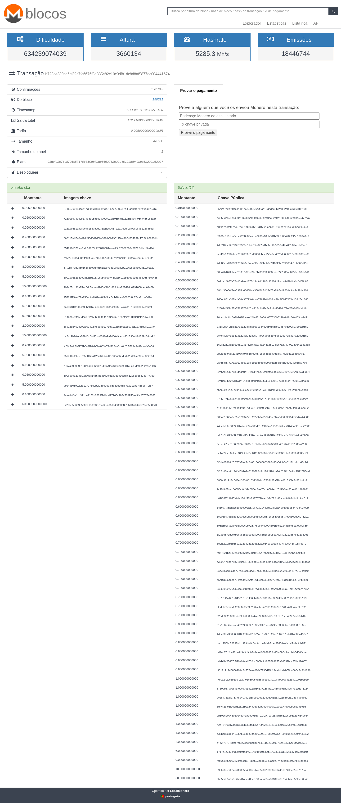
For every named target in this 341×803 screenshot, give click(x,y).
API (316, 23)
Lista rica (299, 23)
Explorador (252, 23)
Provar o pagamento (198, 91)
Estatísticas (276, 23)
